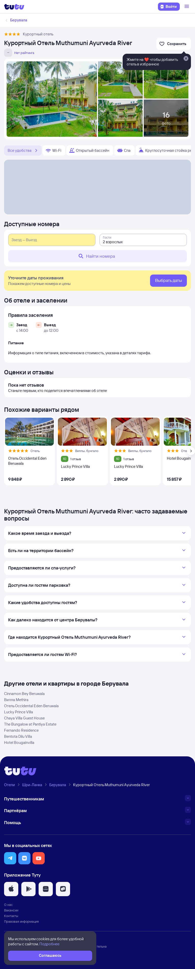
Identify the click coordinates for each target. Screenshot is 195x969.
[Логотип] (14, 6)
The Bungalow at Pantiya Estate (30, 724)
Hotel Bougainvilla (19, 742)
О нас (8, 905)
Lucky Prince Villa (18, 711)
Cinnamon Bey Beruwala (24, 693)
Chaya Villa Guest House (24, 718)
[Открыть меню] (187, 7)
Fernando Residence (21, 730)
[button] (10, 858)
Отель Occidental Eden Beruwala (31, 705)
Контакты (11, 916)
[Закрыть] (186, 59)
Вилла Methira (16, 699)
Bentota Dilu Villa (18, 736)
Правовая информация (21, 921)
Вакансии (11, 910)
